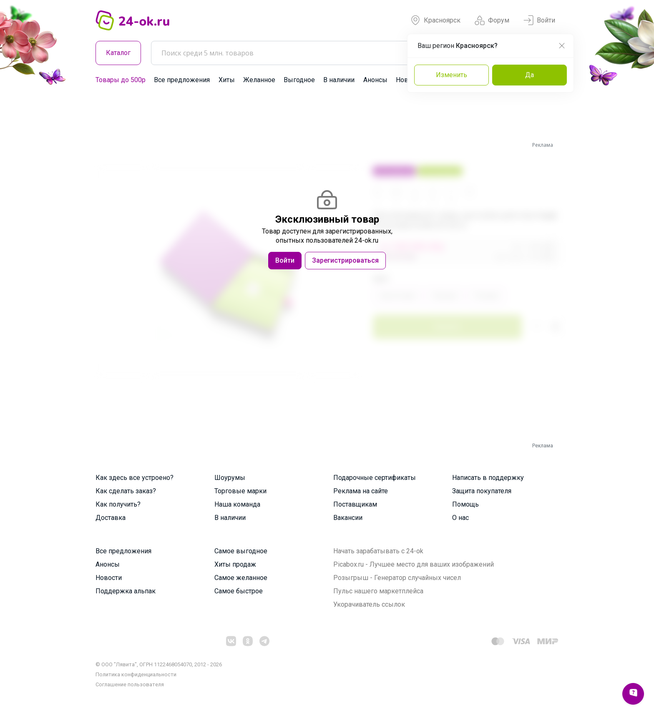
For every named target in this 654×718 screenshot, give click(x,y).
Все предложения (182, 80)
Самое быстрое (238, 591)
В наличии (339, 80)
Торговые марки (240, 491)
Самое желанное (240, 578)
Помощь (465, 504)
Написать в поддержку (488, 478)
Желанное (259, 80)
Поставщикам (355, 504)
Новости (109, 578)
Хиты (227, 80)
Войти (539, 20)
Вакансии (347, 518)
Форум (492, 20)
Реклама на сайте (360, 491)
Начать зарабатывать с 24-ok (378, 551)
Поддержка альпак (126, 591)
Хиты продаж (235, 564)
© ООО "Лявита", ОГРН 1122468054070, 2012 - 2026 (159, 664)
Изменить (451, 75)
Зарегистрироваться (345, 260)
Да (529, 75)
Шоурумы (229, 478)
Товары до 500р (121, 80)
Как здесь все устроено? (135, 478)
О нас (460, 518)
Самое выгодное (240, 551)
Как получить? (118, 504)
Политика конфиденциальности (136, 674)
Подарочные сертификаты (374, 478)
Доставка (111, 518)
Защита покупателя (481, 491)
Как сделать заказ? (126, 491)
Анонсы (375, 80)
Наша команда (237, 504)
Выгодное (299, 80)
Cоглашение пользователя (130, 684)
